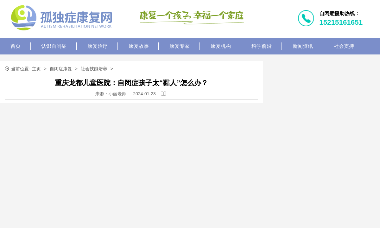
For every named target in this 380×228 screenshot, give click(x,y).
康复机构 (221, 46)
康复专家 (179, 46)
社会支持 (344, 46)
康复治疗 (97, 46)
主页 (36, 68)
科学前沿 (261, 46)
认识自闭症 (53, 46)
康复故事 (139, 46)
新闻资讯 (303, 46)
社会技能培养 (94, 68)
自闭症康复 (61, 68)
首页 (15, 46)
